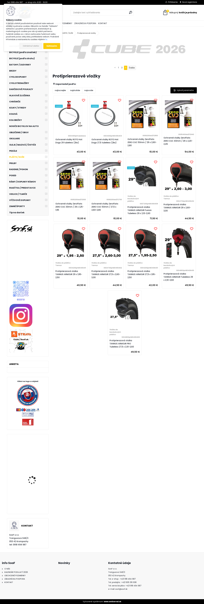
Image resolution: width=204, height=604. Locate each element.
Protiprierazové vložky (86, 33)
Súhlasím (51, 45)
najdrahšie (75, 90)
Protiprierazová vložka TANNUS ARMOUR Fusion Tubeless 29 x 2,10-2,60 (140, 210)
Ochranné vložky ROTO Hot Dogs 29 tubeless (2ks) (68, 141)
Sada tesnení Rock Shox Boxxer (35, 452)
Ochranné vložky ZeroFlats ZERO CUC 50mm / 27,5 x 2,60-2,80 (104, 206)
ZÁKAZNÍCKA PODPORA (85, 23)
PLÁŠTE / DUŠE (67, 33)
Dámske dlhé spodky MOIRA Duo (33, 496)
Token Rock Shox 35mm (35, 478)
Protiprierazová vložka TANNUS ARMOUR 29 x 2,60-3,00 (177, 207)
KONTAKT (102, 23)
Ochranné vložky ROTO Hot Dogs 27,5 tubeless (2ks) (104, 141)
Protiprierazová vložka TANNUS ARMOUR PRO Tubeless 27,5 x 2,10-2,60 (122, 343)
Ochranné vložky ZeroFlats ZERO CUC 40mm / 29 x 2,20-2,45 (178, 140)
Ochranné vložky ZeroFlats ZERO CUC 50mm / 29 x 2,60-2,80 (142, 142)
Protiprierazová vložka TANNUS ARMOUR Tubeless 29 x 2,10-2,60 (178, 276)
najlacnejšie (60, 90)
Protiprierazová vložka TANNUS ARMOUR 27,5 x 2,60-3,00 (105, 274)
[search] (130, 12)
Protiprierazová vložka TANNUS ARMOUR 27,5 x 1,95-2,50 (142, 274)
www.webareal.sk (112, 601)
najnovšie (88, 90)
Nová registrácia (189, 2)
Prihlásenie (173, 2)
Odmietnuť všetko (31, 46)
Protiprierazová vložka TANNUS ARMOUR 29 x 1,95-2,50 (68, 274)
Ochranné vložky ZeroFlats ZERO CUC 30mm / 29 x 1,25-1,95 (69, 206)
